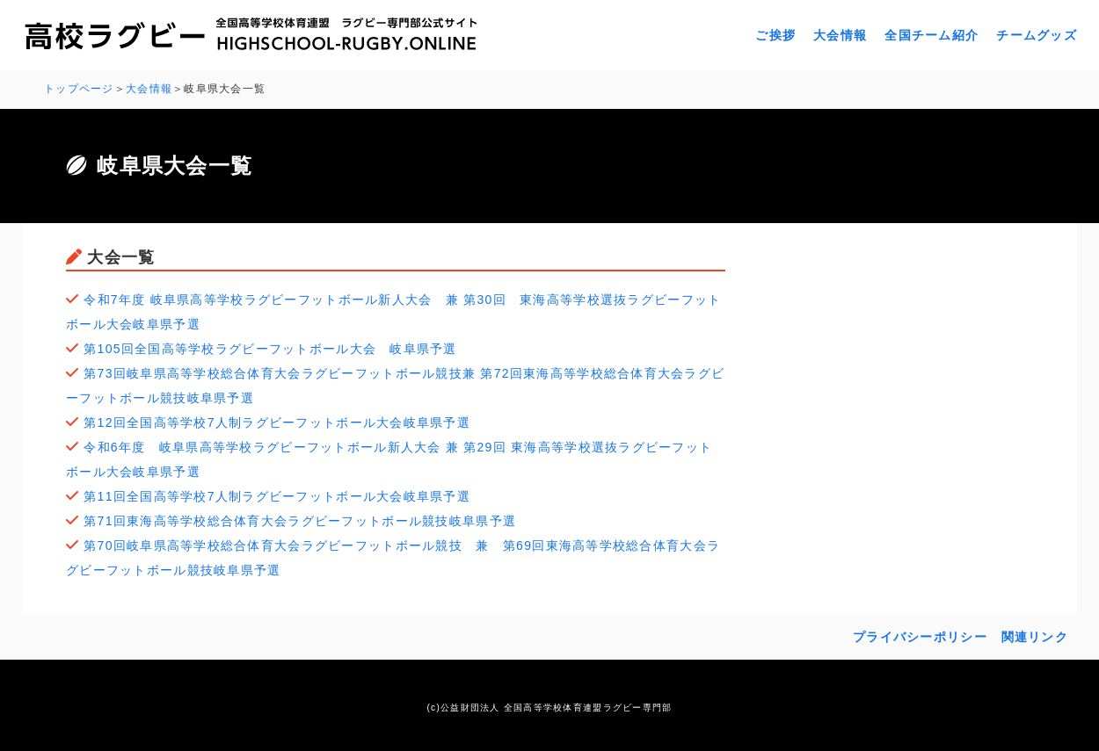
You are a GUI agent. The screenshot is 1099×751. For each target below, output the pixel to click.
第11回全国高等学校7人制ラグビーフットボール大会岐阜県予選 (277, 496)
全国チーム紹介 (931, 35)
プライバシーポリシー (920, 637)
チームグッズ (1036, 35)
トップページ (79, 89)
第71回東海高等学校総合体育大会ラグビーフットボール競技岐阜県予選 (300, 521)
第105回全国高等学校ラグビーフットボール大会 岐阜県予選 (270, 349)
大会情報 (840, 35)
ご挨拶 (775, 35)
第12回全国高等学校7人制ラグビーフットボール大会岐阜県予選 (277, 422)
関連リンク (1034, 637)
